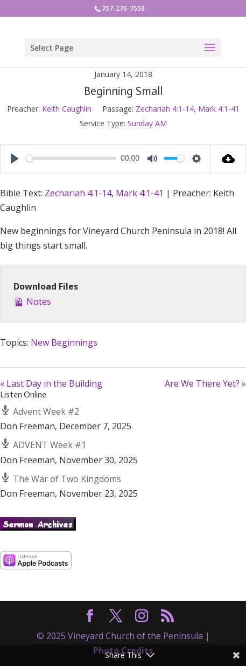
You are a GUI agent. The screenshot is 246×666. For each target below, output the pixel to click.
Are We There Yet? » (205, 383)
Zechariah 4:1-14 (165, 109)
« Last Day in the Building (51, 383)
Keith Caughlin (67, 109)
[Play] (14, 158)
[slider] (71, 158)
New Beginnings (64, 342)
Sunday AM (147, 123)
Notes (32, 300)
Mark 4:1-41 (219, 109)
